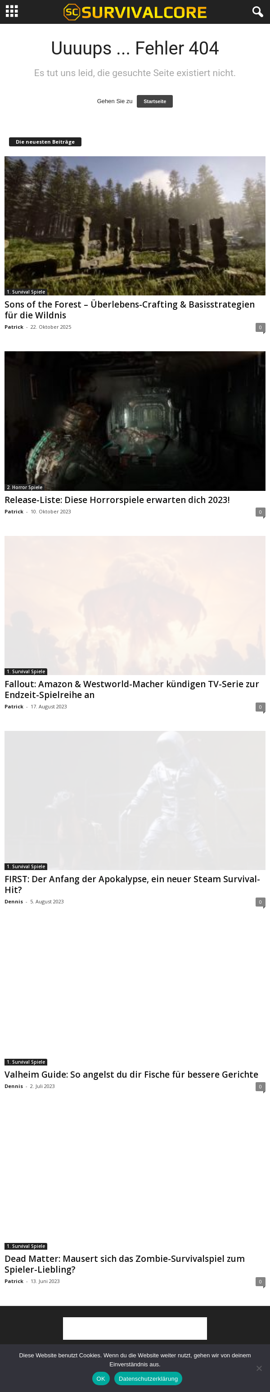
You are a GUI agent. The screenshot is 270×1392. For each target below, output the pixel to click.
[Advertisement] (135, 1328)
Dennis (13, 901)
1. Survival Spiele (26, 292)
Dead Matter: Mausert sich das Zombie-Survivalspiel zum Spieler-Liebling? (124, 1264)
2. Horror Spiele (24, 487)
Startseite (155, 101)
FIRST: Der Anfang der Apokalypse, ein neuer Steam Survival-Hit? (132, 884)
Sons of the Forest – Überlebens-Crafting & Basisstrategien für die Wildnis (129, 310)
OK (101, 1378)
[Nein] (258, 1368)
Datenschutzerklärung (148, 1378)
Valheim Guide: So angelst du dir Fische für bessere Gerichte (131, 1074)
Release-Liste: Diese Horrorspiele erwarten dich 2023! (117, 500)
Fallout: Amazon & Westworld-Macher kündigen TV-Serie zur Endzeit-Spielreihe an (131, 689)
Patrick (13, 326)
